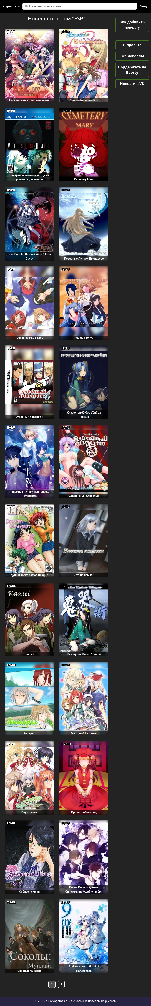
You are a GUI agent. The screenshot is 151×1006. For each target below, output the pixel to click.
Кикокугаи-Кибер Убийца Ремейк (84, 414)
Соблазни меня (29, 891)
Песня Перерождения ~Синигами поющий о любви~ (83, 889)
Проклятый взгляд (84, 812)
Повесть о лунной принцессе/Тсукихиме (29, 494)
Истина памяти (84, 575)
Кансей (29, 654)
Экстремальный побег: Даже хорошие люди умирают (29, 177)
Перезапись (29, 812)
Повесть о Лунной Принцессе (84, 258)
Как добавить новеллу (132, 25)
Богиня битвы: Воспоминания (29, 100)
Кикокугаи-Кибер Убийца (84, 654)
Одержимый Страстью (83, 496)
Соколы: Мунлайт (29, 971)
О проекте (132, 44)
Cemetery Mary (84, 179)
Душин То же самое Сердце (29, 575)
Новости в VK (132, 83)
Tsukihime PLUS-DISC (29, 337)
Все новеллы (132, 56)
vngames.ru (61, 1001)
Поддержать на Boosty (132, 70)
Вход (143, 6)
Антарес (29, 733)
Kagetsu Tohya (83, 337)
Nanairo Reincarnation (84, 100)
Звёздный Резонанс (83, 733)
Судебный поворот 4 (29, 417)
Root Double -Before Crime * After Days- (29, 256)
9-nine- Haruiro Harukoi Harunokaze (84, 968)
